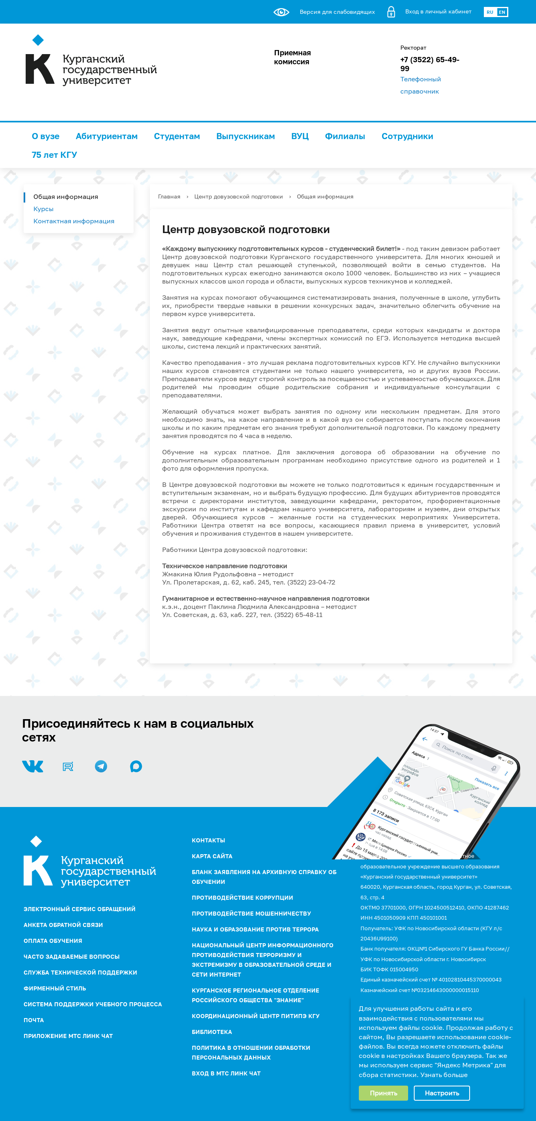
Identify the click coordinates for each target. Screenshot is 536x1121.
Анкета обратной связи (63, 924)
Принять (383, 1093)
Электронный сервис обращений (80, 908)
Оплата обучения (53, 940)
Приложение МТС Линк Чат (68, 1035)
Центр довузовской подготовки (238, 196)
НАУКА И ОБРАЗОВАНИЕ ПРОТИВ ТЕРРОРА (255, 929)
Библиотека (212, 1031)
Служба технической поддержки (80, 972)
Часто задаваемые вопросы (72, 956)
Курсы (43, 209)
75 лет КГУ (54, 154)
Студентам (177, 136)
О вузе (45, 136)
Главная (169, 196)
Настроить (442, 1093)
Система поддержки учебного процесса (93, 1004)
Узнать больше (444, 1075)
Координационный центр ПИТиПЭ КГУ (256, 1015)
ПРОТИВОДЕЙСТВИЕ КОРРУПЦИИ (242, 897)
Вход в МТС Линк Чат (226, 1073)
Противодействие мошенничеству (251, 913)
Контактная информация (73, 221)
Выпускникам (245, 136)
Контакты (208, 840)
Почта (34, 1019)
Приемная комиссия (292, 57)
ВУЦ (300, 136)
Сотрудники (407, 136)
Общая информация (65, 196)
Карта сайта (212, 856)
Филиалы (345, 136)
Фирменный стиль (55, 988)
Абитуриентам (107, 136)
